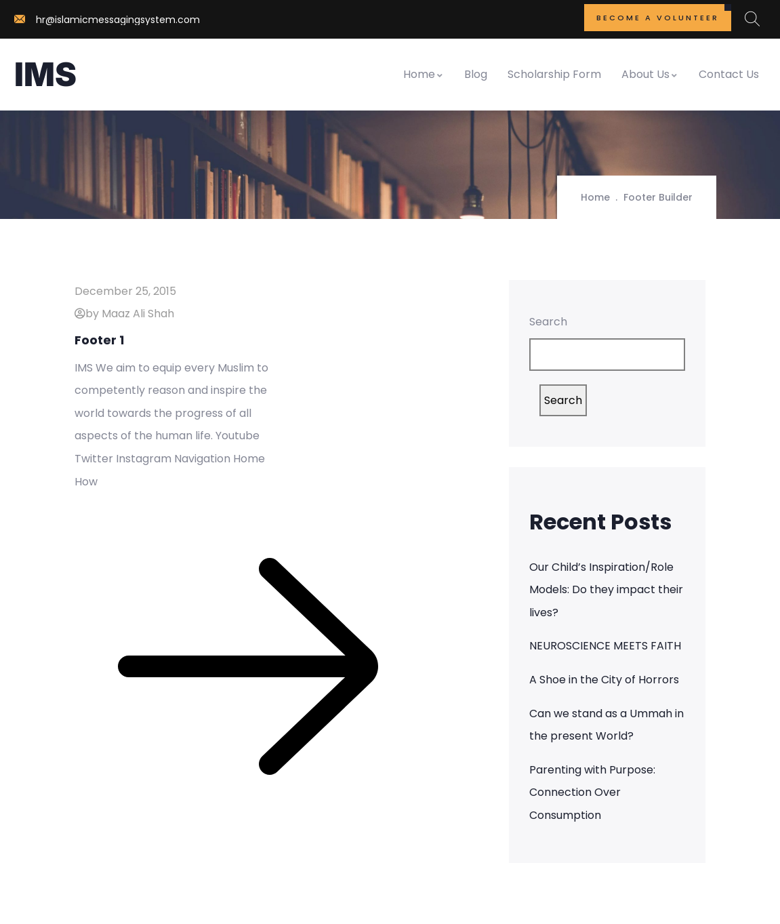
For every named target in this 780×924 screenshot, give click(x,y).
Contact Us (729, 74)
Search (548, 321)
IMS (45, 74)
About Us (649, 74)
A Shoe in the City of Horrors (604, 679)
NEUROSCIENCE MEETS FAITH (605, 646)
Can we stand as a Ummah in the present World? (606, 725)
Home (423, 74)
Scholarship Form (554, 74)
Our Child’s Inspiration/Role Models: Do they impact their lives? (606, 589)
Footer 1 (99, 340)
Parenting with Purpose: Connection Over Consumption (592, 792)
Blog (475, 74)
